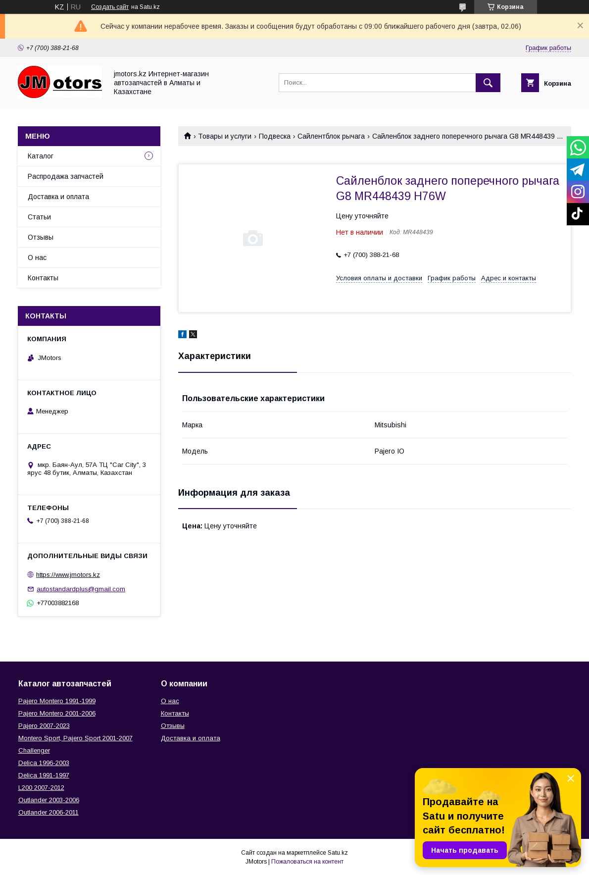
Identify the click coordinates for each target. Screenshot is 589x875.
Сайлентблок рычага (331, 136)
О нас (37, 257)
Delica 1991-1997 (43, 775)
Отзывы (40, 237)
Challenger (34, 750)
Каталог (40, 156)
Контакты (43, 278)
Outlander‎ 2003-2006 (48, 800)
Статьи (39, 217)
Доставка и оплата (58, 197)
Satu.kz (338, 852)
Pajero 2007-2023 (44, 725)
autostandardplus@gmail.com (81, 589)
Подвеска (275, 136)
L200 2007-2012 (41, 787)
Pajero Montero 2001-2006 (57, 713)
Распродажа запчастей (65, 176)
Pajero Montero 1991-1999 (57, 701)
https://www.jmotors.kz (68, 574)
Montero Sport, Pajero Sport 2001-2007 (75, 738)
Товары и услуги (224, 136)
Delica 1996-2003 (43, 763)
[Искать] (488, 82)
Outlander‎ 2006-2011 (48, 812)
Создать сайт (110, 6)
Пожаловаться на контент (307, 861)
